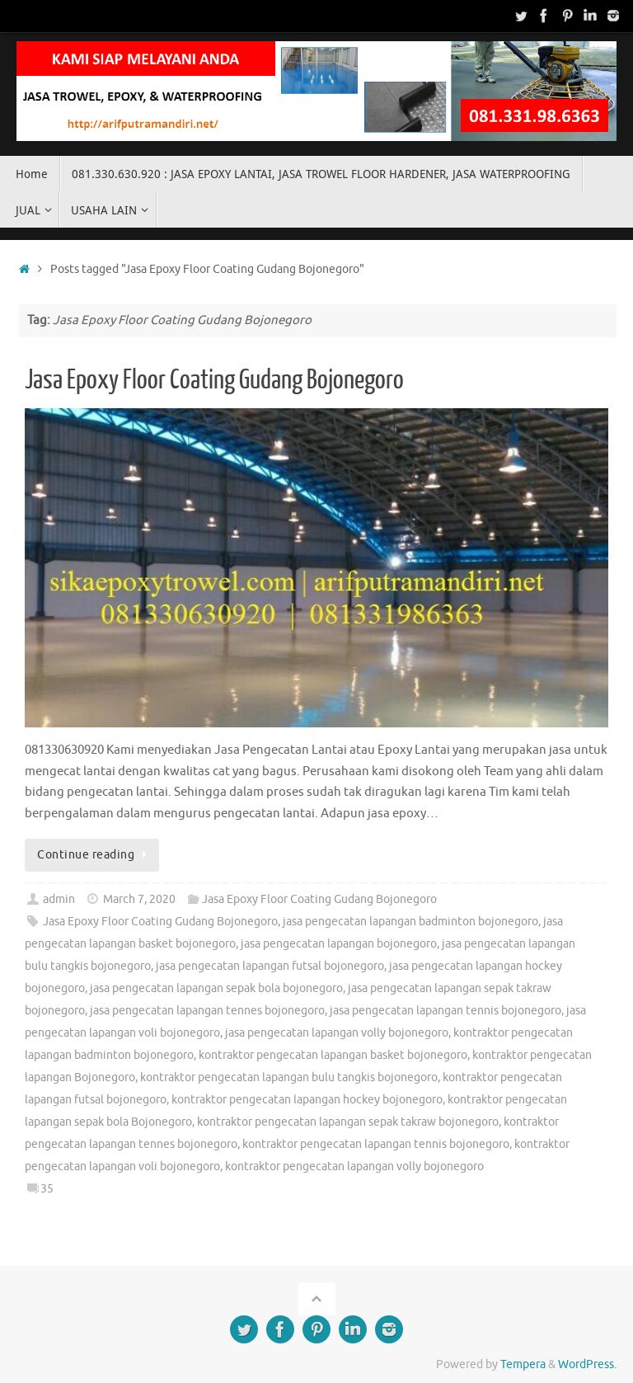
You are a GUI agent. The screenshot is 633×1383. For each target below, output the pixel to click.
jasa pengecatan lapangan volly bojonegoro (336, 1033)
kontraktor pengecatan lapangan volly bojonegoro (354, 1167)
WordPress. (587, 1364)
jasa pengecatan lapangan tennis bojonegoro (445, 1011)
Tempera (523, 1364)
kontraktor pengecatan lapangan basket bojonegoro (333, 1055)
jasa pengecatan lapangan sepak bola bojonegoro (216, 988)
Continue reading (94, 855)
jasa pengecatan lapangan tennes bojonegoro (207, 1011)
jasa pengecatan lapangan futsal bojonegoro (270, 966)
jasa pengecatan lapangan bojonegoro (339, 944)
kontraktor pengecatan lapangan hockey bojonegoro (307, 1100)
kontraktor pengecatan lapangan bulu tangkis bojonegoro (289, 1077)
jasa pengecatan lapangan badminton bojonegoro (410, 922)
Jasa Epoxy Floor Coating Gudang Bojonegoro (214, 380)
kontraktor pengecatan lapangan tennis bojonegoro (375, 1144)
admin (59, 899)
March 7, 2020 (139, 899)
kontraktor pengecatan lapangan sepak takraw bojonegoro (348, 1122)
